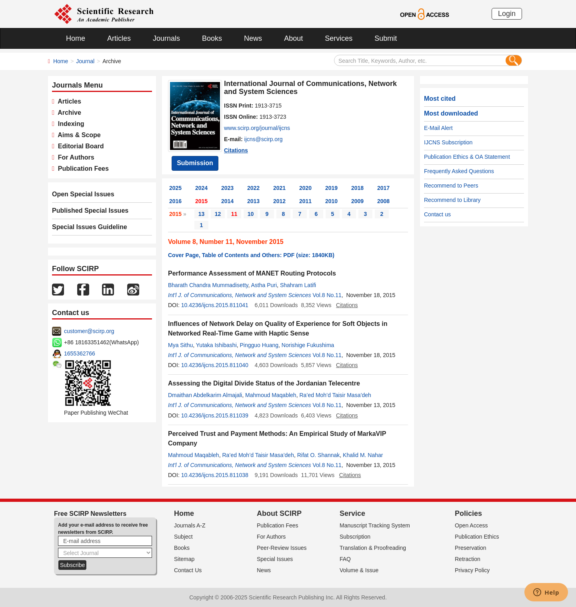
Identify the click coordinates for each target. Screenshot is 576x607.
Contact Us (188, 570)
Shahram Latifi (298, 285)
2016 (175, 201)
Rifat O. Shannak (318, 455)
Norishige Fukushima (308, 345)
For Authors (74, 157)
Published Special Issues (90, 210)
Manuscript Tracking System (375, 525)
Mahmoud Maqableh (270, 395)
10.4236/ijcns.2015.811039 (214, 415)
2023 (227, 188)
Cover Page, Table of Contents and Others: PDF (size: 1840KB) (251, 255)
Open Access (471, 525)
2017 (383, 188)
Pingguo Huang (259, 345)
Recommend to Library (452, 200)
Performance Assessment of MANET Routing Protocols (252, 273)
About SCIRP (279, 513)
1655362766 (79, 353)
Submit (385, 38)
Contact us (437, 214)
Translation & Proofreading (373, 548)
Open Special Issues (83, 194)
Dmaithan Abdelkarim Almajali (205, 395)
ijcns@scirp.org (263, 139)
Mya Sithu (180, 345)
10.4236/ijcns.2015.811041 (214, 305)
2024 (201, 188)
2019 (331, 188)
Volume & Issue (359, 570)
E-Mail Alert (438, 128)
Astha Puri (264, 285)
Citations (236, 150)
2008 (383, 201)
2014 (227, 201)
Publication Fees (81, 168)
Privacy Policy (472, 570)
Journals (166, 38)
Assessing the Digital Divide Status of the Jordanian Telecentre (264, 383)
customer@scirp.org (89, 331)
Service (352, 513)
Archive (67, 112)
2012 (279, 201)
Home (75, 38)
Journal (85, 61)
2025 (175, 188)
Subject (183, 536)
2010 (331, 201)
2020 (305, 188)
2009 (357, 201)
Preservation (470, 548)
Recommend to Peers (451, 185)
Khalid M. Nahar (363, 455)
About (293, 38)
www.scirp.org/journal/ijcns (257, 128)
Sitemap (184, 559)
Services (338, 38)
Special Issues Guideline (89, 227)
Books (212, 38)
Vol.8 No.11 (326, 295)
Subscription (355, 536)
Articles (119, 38)
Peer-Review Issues (282, 548)
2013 (253, 201)
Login (507, 14)
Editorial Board (79, 146)
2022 (253, 188)
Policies (468, 513)
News (253, 38)
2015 (201, 201)
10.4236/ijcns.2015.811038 (214, 475)
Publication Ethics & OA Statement (467, 157)
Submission (195, 163)
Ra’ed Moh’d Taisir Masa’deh (335, 395)
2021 (279, 188)
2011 (305, 201)
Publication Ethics (477, 536)
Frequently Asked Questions (459, 171)
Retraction (467, 559)
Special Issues (275, 559)
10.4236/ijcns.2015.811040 (214, 365)
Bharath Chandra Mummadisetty (208, 285)
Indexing (69, 123)
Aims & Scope (77, 135)
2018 (357, 188)
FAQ (345, 559)
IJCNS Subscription (448, 142)
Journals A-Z (190, 525)
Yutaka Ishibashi (216, 345)
